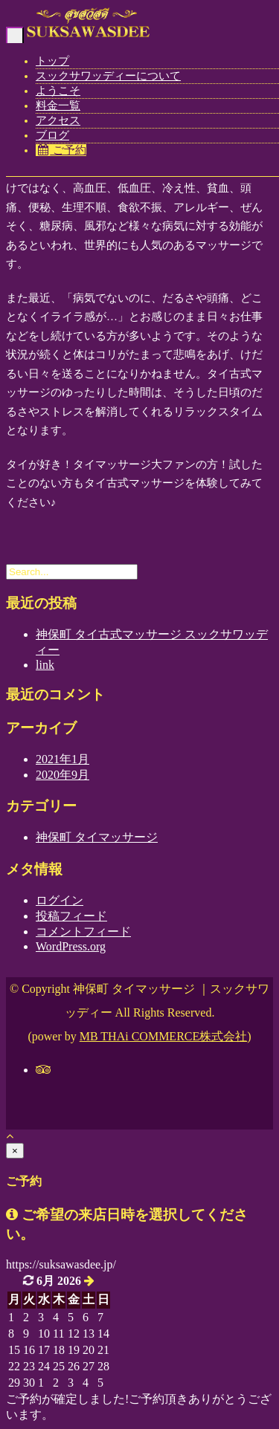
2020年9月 (62, 774)
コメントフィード (83, 931)
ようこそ (58, 91)
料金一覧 (58, 105)
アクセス (58, 120)
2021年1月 (62, 759)
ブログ (52, 135)
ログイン (59, 900)
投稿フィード (71, 916)
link (45, 664)
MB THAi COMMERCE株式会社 (164, 1036)
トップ (52, 61)
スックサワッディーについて (108, 76)
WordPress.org (71, 946)
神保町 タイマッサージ (97, 837)
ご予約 (61, 150)
